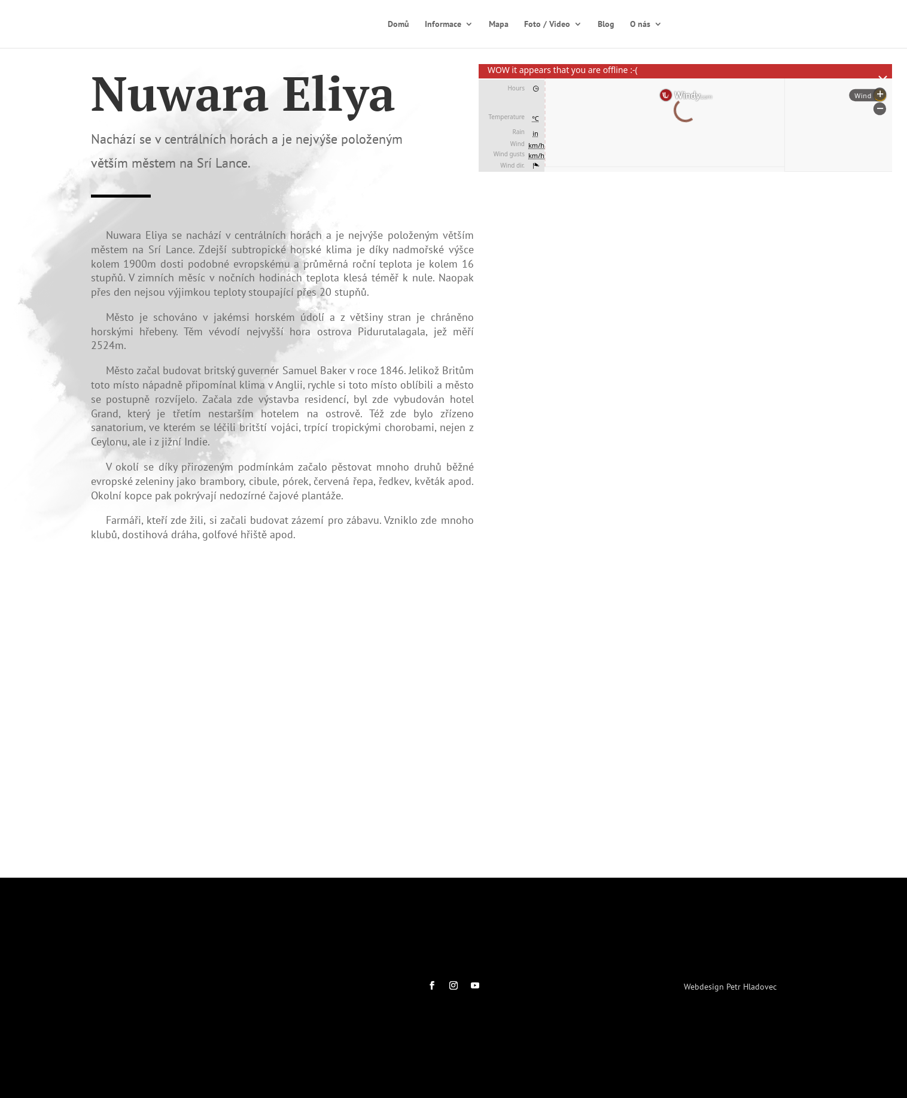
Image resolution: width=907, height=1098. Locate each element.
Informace (443, 24)
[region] (685, 351)
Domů (398, 24)
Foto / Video (547, 24)
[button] (497, 453)
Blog (606, 24)
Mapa (499, 24)
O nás (640, 24)
